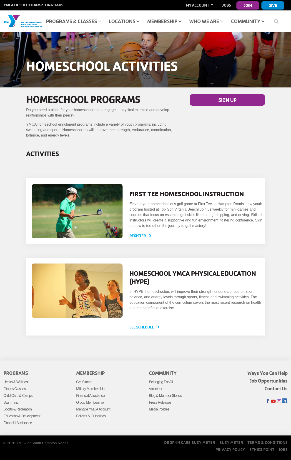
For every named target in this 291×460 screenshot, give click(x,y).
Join (248, 5)
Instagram (279, 401)
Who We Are (206, 21)
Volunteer (155, 389)
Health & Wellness (16, 382)
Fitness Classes (14, 389)
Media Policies (159, 409)
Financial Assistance (17, 423)
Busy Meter (231, 442)
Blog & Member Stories (165, 396)
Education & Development (21, 416)
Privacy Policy (230, 449)
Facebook (268, 401)
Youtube (273, 401)
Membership (164, 21)
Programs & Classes (73, 21)
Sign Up (227, 100)
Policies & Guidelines (90, 416)
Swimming (10, 402)
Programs (15, 373)
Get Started (84, 382)
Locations (124, 21)
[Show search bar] (278, 21)
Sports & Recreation (17, 409)
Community (247, 21)
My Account (198, 5)
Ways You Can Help (267, 373)
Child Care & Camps (18, 396)
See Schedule (142, 327)
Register (137, 235)
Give (272, 5)
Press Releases (160, 402)
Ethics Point (261, 449)
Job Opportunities (269, 381)
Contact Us (276, 388)
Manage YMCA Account (93, 409)
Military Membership (90, 389)
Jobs (226, 5)
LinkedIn (285, 401)
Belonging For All (161, 382)
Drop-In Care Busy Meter (189, 442)
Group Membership (90, 402)
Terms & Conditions (267, 442)
